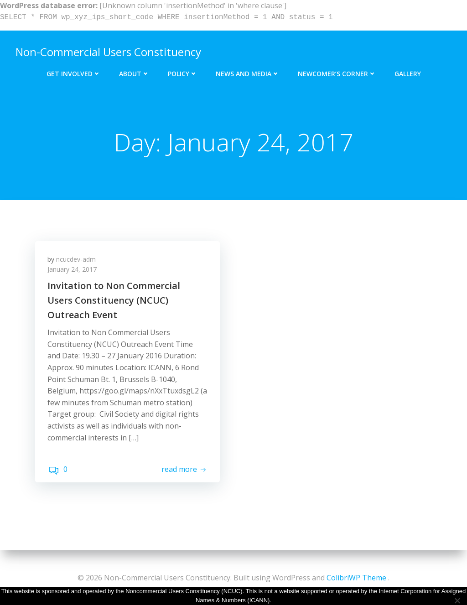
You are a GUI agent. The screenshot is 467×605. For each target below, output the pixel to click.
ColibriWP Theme (356, 578)
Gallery (407, 71)
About (134, 71)
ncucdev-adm (77, 261)
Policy (182, 71)
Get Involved (74, 71)
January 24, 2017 (73, 271)
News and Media (248, 71)
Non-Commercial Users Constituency (107, 50)
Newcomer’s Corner (337, 71)
